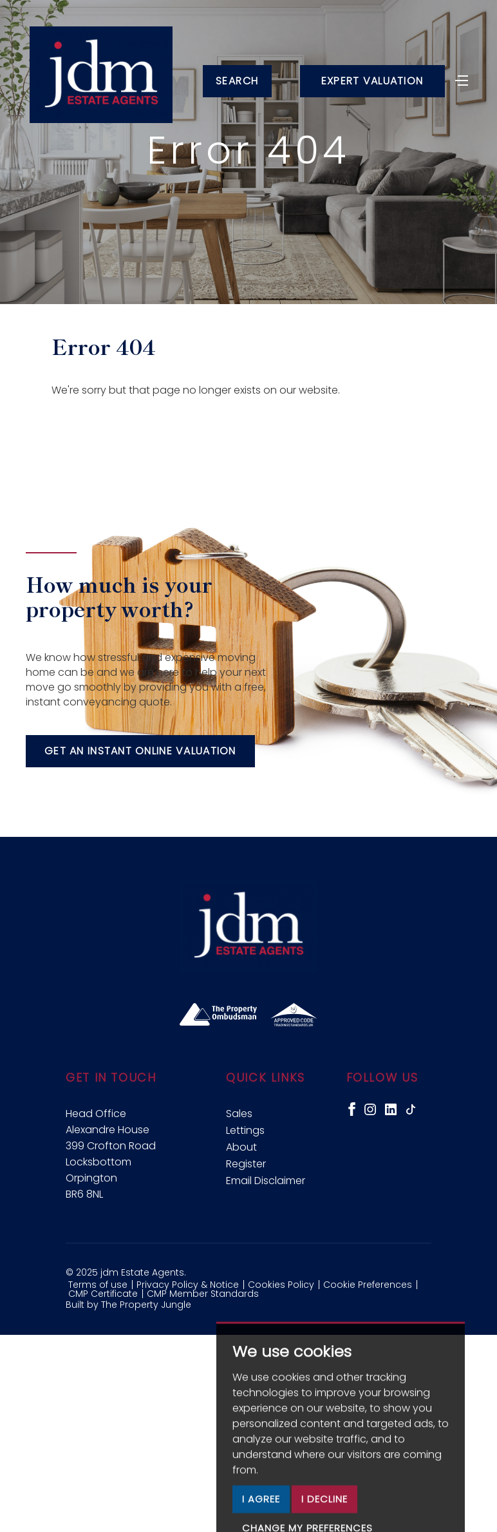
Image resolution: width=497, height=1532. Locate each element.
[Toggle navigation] (461, 79)
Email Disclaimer (265, 1180)
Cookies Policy (281, 1284)
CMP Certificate (103, 1293)
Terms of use (97, 1284)
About (241, 1147)
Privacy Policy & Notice (187, 1284)
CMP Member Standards (203, 1293)
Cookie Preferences (367, 1284)
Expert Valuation (372, 80)
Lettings (245, 1130)
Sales (239, 1113)
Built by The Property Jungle (128, 1304)
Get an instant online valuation (140, 750)
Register (246, 1163)
